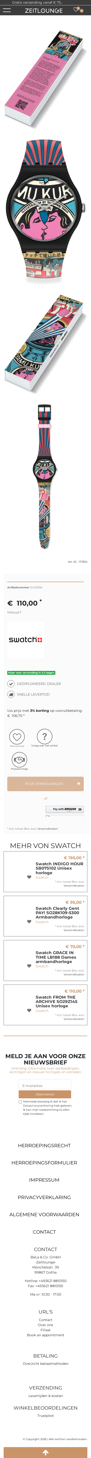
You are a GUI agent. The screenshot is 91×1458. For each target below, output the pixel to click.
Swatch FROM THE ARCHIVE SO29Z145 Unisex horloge (56, 1001)
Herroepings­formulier (44, 1163)
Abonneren (45, 1094)
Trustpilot (71, 2)
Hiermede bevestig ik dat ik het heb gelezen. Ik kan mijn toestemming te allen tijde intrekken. (47, 1107)
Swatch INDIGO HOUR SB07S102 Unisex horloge (59, 868)
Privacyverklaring (44, 1197)
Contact (44, 1232)
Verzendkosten (47, 828)
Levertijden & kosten (45, 1396)
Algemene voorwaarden (44, 1214)
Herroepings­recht (44, 1145)
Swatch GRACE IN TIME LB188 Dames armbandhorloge (56, 957)
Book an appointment (45, 1335)
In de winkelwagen (52, 784)
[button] (65, 811)
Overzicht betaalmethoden (45, 1363)
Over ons (45, 1325)
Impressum (44, 1180)
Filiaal (45, 1330)
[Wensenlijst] (76, 9)
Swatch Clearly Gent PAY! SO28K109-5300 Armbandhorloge (57, 912)
